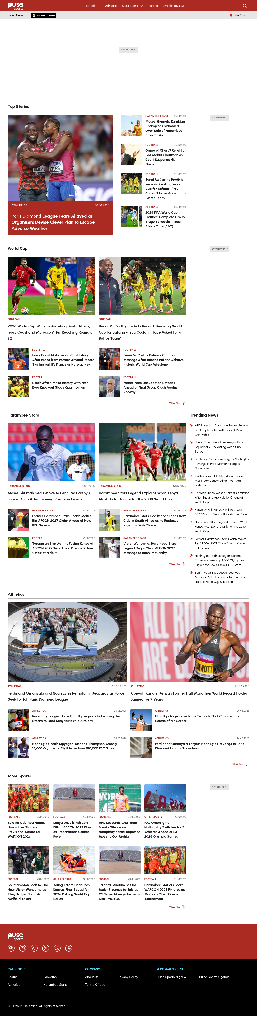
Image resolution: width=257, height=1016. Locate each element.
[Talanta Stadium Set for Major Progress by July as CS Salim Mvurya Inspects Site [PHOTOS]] (120, 860)
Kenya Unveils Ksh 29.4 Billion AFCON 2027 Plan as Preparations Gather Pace (72, 830)
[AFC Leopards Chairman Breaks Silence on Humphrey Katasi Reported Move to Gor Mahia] (120, 798)
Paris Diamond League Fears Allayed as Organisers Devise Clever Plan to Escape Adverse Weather (53, 222)
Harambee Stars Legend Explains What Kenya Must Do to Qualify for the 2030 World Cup (138, 496)
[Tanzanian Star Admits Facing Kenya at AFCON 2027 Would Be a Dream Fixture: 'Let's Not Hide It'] (18, 547)
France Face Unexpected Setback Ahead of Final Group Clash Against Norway (151, 387)
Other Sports (153, 816)
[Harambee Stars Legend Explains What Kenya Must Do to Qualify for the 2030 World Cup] (142, 452)
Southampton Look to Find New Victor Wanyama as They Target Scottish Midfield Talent (28, 892)
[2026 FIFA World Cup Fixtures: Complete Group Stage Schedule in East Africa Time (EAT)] (131, 217)
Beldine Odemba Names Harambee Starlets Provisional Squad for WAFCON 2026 (26, 830)
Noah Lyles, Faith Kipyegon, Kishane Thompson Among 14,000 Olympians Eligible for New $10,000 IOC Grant (74, 746)
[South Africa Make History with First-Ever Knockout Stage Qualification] (18, 386)
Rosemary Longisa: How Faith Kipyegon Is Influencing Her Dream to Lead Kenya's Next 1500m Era (76, 718)
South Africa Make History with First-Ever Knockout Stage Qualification (60, 385)
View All (177, 403)
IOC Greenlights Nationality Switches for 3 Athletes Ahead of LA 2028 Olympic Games (164, 830)
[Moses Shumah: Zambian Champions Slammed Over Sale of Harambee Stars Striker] (131, 126)
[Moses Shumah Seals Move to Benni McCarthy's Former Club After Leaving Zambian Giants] (51, 452)
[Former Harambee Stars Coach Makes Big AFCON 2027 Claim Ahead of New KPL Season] (18, 520)
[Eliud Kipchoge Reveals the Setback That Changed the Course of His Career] (141, 720)
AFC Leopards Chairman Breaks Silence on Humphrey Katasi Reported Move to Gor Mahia (119, 830)
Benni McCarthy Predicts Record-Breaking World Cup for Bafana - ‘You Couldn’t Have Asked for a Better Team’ (165, 188)
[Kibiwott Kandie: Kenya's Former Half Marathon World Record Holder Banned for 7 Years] (189, 641)
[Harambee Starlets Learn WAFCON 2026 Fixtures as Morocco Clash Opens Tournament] (165, 860)
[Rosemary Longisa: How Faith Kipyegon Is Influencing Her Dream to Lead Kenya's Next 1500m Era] (18, 720)
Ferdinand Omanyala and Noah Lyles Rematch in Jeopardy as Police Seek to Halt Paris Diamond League (66, 696)
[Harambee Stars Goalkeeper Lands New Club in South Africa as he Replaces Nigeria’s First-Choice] (109, 520)
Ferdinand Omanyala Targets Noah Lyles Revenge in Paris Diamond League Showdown (199, 746)
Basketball (50, 977)
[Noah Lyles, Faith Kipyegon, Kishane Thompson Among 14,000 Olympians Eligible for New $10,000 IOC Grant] (18, 747)
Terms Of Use (95, 984)
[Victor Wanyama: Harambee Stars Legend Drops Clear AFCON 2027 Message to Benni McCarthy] (109, 547)
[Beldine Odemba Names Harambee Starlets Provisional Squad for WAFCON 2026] (28, 798)
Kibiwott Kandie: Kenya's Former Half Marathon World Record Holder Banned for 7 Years (188, 696)
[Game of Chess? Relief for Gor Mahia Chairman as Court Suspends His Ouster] (131, 155)
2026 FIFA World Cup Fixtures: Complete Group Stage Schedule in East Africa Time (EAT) (165, 219)
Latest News (15, 15)
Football (92, 6)
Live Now (241, 15)
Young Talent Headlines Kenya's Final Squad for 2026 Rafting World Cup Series (71, 892)
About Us (92, 977)
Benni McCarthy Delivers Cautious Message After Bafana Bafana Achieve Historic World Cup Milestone (153, 360)
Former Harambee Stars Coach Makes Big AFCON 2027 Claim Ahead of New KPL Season (61, 520)
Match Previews (173, 5)
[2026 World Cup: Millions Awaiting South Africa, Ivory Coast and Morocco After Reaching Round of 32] (51, 286)
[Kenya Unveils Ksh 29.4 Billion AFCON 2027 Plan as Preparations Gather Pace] (74, 798)
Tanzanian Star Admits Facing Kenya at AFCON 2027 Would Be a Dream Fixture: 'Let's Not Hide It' (63, 548)
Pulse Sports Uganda (214, 977)
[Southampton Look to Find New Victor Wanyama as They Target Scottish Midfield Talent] (28, 860)
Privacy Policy (128, 977)
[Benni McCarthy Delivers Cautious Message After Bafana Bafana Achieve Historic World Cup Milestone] (109, 359)
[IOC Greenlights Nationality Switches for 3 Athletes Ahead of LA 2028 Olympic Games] (165, 798)
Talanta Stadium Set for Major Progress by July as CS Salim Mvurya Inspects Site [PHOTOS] (119, 892)
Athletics (111, 5)
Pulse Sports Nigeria (171, 977)
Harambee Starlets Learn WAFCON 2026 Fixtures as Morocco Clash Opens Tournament (164, 892)
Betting (153, 5)
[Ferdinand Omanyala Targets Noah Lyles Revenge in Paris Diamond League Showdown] (141, 747)
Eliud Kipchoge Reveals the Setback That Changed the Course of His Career (197, 718)
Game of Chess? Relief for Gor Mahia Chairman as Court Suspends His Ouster (165, 157)
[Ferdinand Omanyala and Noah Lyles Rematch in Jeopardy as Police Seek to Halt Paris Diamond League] (67, 641)
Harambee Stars (156, 116)
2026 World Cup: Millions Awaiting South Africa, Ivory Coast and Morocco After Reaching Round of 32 (51, 332)
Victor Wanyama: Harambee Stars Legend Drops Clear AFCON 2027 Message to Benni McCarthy (149, 548)
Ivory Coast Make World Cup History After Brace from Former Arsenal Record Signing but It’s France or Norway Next (63, 360)
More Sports (132, 6)
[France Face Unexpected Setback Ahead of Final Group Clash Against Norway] (109, 386)
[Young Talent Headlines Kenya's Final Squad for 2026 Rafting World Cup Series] (74, 860)
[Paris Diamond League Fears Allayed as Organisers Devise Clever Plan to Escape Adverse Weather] (60, 158)
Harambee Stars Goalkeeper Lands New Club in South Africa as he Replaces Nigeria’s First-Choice (154, 520)
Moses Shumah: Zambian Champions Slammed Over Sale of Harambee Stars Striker (165, 128)
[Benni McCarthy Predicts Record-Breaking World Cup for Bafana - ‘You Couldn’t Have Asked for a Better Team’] (131, 186)
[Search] (245, 6)
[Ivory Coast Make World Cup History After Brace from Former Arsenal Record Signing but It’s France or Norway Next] (18, 359)
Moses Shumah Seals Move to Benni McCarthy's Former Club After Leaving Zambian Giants (49, 496)
